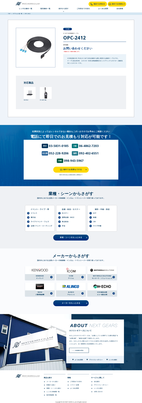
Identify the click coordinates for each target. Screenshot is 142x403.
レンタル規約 (97, 388)
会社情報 (119, 9)
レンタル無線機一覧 (52, 392)
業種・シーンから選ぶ (52, 388)
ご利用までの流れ (83, 9)
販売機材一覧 (45, 9)
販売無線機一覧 (50, 395)
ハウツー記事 (73, 385)
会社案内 (95, 381)
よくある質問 (103, 9)
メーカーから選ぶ (51, 381)
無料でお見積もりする (74, 169)
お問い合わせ (97, 392)
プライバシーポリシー (99, 385)
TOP (9, 13)
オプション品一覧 (17, 13)
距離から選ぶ (49, 385)
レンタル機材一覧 (25, 9)
